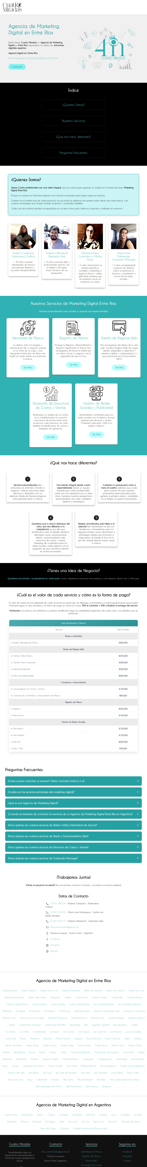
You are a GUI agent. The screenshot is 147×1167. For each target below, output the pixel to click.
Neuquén (37, 1090)
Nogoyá (78, 1007)
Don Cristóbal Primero (104, 973)
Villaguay (106, 1055)
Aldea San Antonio (93, 959)
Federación (21, 1028)
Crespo (141, 1021)
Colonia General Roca (17, 973)
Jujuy (113, 1083)
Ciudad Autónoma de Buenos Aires (90, 1097)
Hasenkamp (121, 1028)
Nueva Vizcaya (112, 1007)
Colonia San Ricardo (79, 973)
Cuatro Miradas (48, 1164)
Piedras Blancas (88, 1034)
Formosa (103, 1083)
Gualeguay (88, 1028)
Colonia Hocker (39, 973)
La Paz (15, 1034)
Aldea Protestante (71, 959)
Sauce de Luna (15, 1048)
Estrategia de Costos (91, 1134)
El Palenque (64, 980)
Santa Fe (112, 1090)
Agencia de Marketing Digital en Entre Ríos (37, 58)
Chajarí (52, 1021)
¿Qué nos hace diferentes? (43, 121)
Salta (61, 1090)
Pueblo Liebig (67, 1014)
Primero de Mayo (13, 1014)
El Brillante (7, 980)
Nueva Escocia (94, 1007)
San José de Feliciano (66, 1041)
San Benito (34, 1041)
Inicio (11, 58)
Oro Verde (71, 1034)
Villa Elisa (101, 1048)
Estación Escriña (82, 980)
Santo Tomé (133, 1041)
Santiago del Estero (130, 1090)
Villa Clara (68, 1048)
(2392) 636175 (58, 890)
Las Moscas (116, 1000)
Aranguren (55, 966)
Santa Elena (117, 1041)
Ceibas (68, 966)
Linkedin (127, 1129)
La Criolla (24, 1000)
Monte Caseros (63, 1007)
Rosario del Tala (16, 1041)
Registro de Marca (91, 1125)
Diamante (7, 1028)
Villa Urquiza (92, 1055)
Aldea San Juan (136, 959)
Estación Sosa (97, 986)
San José (47, 1041)
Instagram (55, 914)
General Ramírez (70, 1028)
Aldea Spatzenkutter (14, 966)
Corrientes (77, 1083)
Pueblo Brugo (32, 1014)
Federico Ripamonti (118, 1164)
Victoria (55, 1048)
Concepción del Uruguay (106, 1021)
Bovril (32, 1021)
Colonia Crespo (99, 966)
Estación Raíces (79, 986)
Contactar (17, 66)
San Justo (85, 1041)
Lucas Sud (11, 1007)
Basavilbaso (20, 1021)
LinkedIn (54, 920)
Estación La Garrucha (134, 980)
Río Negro (50, 1090)
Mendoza (11, 1090)
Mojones (47, 1007)
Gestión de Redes (91, 1138)
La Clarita (11, 1000)
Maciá (23, 1007)
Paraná (137, 1007)
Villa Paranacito (74, 1055)
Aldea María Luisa (49, 959)
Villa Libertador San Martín (49, 1055)
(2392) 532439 (58, 881)
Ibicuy (5, 1034)
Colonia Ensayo (134, 966)
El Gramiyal (49, 980)
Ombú (127, 1007)
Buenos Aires (11, 1083)
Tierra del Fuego (48, 1097)
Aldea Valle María (37, 966)
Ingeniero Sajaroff (100, 993)
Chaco (40, 1083)
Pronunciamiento (108, 1034)
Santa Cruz (98, 1090)
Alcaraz (6, 1021)
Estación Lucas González (32, 986)
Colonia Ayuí (81, 966)
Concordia (128, 1021)
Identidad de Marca (91, 1120)
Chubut (51, 1083)
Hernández (75, 993)
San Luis (85, 1090)
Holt (86, 993)
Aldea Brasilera (10, 959)
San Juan (72, 1090)
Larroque (54, 1000)
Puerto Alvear (84, 1014)
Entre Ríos (90, 1083)
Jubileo (134, 993)
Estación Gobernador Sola (107, 980)
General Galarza (136, 986)
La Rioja (138, 1083)
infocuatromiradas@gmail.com (64, 896)
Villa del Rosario (85, 1048)
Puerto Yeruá (118, 1014)
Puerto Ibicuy (101, 1014)
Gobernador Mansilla (55, 993)
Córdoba (63, 1083)
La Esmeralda (39, 1000)
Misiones (25, 1090)
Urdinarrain (42, 1048)
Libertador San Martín (33, 1034)
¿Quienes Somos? (42, 105)
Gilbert (12, 993)
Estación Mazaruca (58, 986)
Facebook (55, 907)
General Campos (50, 1028)
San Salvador (100, 1041)
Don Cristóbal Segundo (129, 973)
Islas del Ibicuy (120, 993)
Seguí (29, 1048)
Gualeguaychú (105, 1028)
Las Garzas (83, 1000)
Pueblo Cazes (50, 1014)
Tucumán (64, 1097)
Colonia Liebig (58, 973)
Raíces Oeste (135, 1014)
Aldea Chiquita (28, 959)
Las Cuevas (68, 1000)
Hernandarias (137, 1028)
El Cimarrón (34, 980)
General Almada (116, 986)
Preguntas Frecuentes (104, 121)
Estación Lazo (9, 986)
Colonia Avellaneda (80, 1021)
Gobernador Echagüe (30, 993)
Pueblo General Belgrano (132, 1034)
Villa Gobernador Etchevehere (124, 1048)
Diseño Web (91, 1129)
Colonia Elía (117, 966)
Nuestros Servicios (104, 105)
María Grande (55, 1034)
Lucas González (133, 1000)
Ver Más (28, 336)
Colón (63, 1021)
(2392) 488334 (58, 872)
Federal (34, 1028)
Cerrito (42, 1021)
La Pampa (125, 1083)
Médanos (34, 1007)
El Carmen (20, 980)
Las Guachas (99, 1000)
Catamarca (27, 1083)
